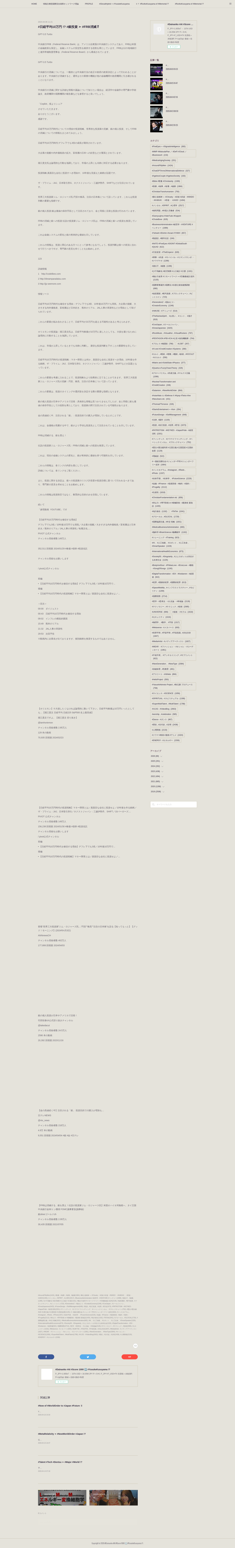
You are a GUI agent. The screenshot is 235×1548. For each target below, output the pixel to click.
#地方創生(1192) (97, 1318)
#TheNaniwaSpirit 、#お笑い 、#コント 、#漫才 (172, 318)
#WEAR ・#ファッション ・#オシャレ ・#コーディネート (172, 648)
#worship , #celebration (164, 714)
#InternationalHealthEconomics (167, 551)
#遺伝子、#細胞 (162, 266)
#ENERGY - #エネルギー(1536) (49, 1337)
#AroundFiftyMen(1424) (46, 1295)
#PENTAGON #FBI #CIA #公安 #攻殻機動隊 (173, 338)
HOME (34, 4)
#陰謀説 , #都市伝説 (163, 238)
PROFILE (89, 4)
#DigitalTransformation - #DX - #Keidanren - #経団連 (173, 575)
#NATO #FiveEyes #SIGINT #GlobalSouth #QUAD (169, 245)
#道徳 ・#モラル (183, 612)
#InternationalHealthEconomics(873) (50, 1323)
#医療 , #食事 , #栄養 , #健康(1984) (67, 1295)
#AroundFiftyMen (162, 165)
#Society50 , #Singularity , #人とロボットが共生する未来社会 (173, 558)
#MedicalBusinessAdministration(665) (75, 1320)
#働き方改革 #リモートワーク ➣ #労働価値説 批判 (173, 278)
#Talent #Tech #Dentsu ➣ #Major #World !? (60, 1462)
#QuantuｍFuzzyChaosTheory (167, 368)
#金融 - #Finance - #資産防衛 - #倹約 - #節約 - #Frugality (171, 485)
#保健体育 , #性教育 (163, 669)
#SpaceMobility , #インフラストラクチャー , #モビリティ (173, 589)
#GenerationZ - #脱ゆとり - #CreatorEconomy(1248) (83, 1304)
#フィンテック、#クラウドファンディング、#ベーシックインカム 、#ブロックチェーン (172, 441)
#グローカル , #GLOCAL (165, 517)
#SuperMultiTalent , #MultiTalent (168, 704)
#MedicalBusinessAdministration (168, 527)
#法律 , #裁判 (161, 420)
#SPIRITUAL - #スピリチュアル (168, 698)
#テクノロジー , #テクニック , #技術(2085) (117, 1326)
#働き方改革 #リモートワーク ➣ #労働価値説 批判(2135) (97, 1301)
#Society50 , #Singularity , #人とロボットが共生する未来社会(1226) (87, 1323)
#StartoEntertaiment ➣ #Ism (166, 409)
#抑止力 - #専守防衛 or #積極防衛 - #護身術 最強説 (172, 504)
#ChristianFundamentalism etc (167, 497)
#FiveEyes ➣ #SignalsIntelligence (168, 146)
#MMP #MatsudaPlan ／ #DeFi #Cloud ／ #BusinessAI (169, 153)
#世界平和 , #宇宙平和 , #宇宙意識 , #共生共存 (171, 634)
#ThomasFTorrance (163, 404)
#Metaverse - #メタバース (165, 627)
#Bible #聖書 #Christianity (166, 181)
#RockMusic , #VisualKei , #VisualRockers (172, 333)
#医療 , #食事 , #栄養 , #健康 (167, 186)
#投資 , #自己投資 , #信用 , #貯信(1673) (97, 1306)
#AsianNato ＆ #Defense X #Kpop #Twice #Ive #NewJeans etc (171, 397)
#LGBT (183, 344)
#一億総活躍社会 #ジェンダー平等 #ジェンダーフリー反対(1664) (93, 1312)
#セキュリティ (161, 617)
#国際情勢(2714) (63, 1326)
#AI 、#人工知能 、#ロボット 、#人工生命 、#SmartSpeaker (171, 544)
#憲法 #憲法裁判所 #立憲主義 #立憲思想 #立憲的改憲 (172, 449)
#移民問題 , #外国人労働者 (166, 211)
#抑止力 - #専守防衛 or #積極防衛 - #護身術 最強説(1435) (70, 1318)
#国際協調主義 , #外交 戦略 (166, 522)
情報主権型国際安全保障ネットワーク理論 (61, 4)
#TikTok (178, 511)
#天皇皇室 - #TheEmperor (165, 252)
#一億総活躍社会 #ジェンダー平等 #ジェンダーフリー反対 (173, 463)
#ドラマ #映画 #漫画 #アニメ (167, 735)
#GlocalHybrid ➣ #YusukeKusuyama (114, 4)
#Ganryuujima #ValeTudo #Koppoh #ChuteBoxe (166, 217)
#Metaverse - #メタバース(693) (61, 1329)
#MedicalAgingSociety (164, 160)
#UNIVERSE (160, 612)
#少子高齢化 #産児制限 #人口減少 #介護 (172, 271)
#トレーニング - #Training (165, 537)
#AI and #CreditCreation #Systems (169, 349)
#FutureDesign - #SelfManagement (169, 415)
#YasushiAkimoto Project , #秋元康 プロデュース (172, 686)
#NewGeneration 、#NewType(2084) (102, 1332)
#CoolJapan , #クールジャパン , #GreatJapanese (165, 326)
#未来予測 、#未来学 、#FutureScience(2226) (80, 1315)
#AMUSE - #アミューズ (164, 311)
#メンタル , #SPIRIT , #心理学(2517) (61, 1298)
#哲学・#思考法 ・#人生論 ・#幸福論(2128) (85, 1326)
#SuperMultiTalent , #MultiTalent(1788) (64, 1334)
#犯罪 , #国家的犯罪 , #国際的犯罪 (169, 582)
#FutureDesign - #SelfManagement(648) (69, 1306)
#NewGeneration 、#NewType (168, 664)
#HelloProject (160, 679)
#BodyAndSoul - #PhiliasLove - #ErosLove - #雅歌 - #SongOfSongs (173, 567)
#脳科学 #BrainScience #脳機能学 (169, 532)
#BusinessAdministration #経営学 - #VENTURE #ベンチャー (172, 226)
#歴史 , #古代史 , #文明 (165, 725)
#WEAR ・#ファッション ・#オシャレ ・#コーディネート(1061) (66, 1332)
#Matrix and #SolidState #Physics (168, 363)
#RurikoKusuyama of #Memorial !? (189, 4)
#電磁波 (158, 456)
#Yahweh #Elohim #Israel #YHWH (169, 233)
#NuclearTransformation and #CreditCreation (164, 383)
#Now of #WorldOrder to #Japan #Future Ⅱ (60, 1405)
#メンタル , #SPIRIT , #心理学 (168, 205)
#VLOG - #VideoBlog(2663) (88, 1334)
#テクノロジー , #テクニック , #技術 (170, 607)
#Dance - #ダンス (162, 719)
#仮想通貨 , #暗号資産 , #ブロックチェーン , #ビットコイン (172, 295)
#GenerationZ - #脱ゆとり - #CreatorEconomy (163, 304)
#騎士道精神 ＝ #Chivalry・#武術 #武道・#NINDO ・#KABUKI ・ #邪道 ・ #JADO (173, 198)
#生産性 (158, 492)
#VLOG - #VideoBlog (164, 709)
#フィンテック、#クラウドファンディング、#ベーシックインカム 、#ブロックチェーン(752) (93, 1309)
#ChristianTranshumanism (165, 192)
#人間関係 (159, 730)
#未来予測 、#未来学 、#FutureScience (172, 478)
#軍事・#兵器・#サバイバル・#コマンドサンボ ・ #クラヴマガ (173, 259)
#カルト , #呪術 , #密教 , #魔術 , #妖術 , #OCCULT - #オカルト (173, 356)
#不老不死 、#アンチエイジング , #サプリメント (172, 657)
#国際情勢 (159, 596)
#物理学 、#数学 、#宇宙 (166, 622)
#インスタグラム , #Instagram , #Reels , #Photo (168, 471)
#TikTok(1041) (108, 1318)
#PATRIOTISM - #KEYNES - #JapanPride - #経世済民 (172, 432)
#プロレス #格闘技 (162, 344)
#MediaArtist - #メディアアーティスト (171, 641)
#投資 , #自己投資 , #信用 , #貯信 (169, 425)
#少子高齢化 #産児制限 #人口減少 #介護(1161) (59, 1301)
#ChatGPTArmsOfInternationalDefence (171, 171)
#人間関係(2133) (126, 1334)
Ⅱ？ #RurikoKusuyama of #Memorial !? (152, 4)
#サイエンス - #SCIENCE (166, 693)
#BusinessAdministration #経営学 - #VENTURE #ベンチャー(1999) (98, 1298)
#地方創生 (159, 511)
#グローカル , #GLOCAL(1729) (125, 1318)
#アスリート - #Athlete (164, 674)
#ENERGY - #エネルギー (166, 740)
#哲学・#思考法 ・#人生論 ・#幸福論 (171, 601)
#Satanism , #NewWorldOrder (167, 390)
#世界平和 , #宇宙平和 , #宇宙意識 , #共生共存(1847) (90, 1329)
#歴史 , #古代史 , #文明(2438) (109, 1334)
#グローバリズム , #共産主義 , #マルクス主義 (171, 375)
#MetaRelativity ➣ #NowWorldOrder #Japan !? (62, 1434)
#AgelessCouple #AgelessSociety (168, 176)
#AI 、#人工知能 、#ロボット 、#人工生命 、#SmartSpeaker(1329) (112, 1320)
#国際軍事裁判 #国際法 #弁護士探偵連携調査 (171, 287)
